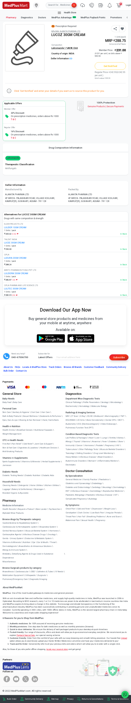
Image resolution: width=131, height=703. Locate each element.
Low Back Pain (97, 513)
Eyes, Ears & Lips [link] (10, 420)
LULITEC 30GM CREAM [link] (15, 288)
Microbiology (115, 402)
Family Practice (90, 479)
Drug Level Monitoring (103, 453)
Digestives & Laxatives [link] (28, 448)
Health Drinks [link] (8, 430)
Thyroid (76, 441)
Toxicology (70, 453)
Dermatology (118, 487)
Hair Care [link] (45, 412)
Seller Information (61, 58)
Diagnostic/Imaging (38, 579)
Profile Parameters (91, 402)
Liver (97, 438)
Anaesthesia (8, 571)
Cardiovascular (22, 571)
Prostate (99, 445)
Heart (91, 438)
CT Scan (74, 416)
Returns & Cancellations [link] (92, 699)
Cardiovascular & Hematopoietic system (20, 527)
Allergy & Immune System (14, 550)
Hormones (54, 531)
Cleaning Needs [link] (9, 485)
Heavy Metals (71, 457)
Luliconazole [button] (13, 158)
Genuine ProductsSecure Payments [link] (106, 106)
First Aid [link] (6, 444)
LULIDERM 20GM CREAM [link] (16, 273)
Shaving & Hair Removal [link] (30, 420)
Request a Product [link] (26, 509)
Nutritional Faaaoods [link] (43, 430)
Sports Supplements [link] (11, 461)
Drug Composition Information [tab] (65, 147)
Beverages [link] (39, 489)
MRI (67, 416)
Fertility (112, 438)
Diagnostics (27, 17)
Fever (104, 441)
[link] (16, 5)
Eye (33, 542)
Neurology (107, 487)
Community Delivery (116, 367)
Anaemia (96, 441)
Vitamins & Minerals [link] (31, 461)
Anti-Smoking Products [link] (12, 451)
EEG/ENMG (71, 420)
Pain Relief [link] (16, 444)
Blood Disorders (105, 457)
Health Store (66, 13)
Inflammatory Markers (108, 461)
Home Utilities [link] (36, 485)
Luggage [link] (6, 489)
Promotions (116, 17)
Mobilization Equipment (12, 575)
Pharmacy (11, 17)
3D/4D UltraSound (95, 416)
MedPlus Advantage (64, 17)
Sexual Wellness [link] (30, 416)
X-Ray (82, 416)
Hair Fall (81, 516)
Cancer (79, 445)
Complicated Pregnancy (76, 499)
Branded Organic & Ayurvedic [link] (15, 493)
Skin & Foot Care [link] (9, 448)
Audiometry (71, 424)
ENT (67, 491)
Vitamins (86, 441)
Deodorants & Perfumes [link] (50, 416)
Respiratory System (47, 527)
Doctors (42, 17)
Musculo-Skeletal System (36, 531)
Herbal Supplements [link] (51, 461)
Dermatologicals (9, 546)
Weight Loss (109, 509)
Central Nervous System (13, 531)
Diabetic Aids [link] (48, 475)
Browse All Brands (73, 367)
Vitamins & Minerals (11, 542)
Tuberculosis (71, 449)
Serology (104, 402)
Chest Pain (70, 509)
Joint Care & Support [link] (43, 444)
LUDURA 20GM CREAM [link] (15, 258)
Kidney (120, 438)
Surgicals (42, 575)
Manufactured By (13, 189)
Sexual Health (88, 520)
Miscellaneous (9, 562)
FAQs (17, 367)
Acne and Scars (114, 516)
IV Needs (59, 571)
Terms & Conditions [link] (120, 699)
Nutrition (26, 542)
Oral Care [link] (35, 412)
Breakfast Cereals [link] (25, 430)
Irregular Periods (113, 513)
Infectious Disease (87, 457)
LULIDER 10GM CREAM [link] (15, 227)
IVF (115, 495)
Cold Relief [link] (28, 444)
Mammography (112, 416)
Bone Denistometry (95, 420)
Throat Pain (71, 516)
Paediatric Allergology (75, 495)
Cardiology (96, 487)
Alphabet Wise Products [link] (13, 513)
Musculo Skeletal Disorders (112, 449)
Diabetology (97, 483)
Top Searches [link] (54, 509)
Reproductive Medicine (113, 491)
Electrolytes (71, 465)
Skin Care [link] (6, 412)
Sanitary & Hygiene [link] (21, 412)
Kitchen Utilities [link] (52, 485)
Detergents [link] (23, 485)
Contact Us (21, 371)
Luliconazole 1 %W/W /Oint (64, 48)
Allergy (69, 441)
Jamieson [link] (6, 465)
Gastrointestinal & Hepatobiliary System (19, 523)
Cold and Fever (83, 509)
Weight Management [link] (11, 434)
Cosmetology (95, 491)
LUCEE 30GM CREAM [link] (14, 242)
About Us (8, 367)
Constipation (71, 513)
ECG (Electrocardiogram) (88, 424)
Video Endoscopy (108, 424)
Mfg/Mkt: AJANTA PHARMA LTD (65, 31)
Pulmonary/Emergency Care (15, 579)
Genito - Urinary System (12, 538)
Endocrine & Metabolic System (38, 538)
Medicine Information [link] (13, 505)
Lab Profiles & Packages (76, 438)
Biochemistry (71, 406)
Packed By (73, 189)
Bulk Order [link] (12, 699)
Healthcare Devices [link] (48, 448)
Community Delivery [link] (34, 699)
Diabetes (113, 441)
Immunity (70, 445)
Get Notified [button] (110, 66)
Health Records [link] (9, 509)
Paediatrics (104, 479)
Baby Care (17, 402)
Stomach (92, 461)
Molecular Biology (99, 406)
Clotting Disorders (84, 453)
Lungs (104, 438)
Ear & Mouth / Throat (46, 542)
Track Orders (55, 367)
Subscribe (119, 357)
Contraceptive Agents (11, 534)
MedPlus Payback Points (93, 17)
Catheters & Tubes (45, 571)
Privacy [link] (70, 699)
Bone (121, 441)
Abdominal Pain (73, 520)
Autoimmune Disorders (76, 461)
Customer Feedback (94, 367)
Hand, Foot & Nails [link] (50, 420)
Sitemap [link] (54, 699)
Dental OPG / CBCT (114, 420)
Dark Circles (83, 513)
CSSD (33, 571)
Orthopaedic (30, 575)
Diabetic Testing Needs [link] (12, 475)
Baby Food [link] (6, 402)
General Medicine (74, 479)
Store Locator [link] (41, 509)
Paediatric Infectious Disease (99, 495)
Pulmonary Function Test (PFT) (79, 428)
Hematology (84, 406)
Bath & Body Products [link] (11, 416)
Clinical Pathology (73, 402)
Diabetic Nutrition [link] (32, 475)
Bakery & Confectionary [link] (22, 489)
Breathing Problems (96, 516)
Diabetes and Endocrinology (78, 487)
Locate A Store (34, 367)
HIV (117, 445)
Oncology (52, 534)
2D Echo (81, 420)
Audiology (93, 499)
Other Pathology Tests (88, 449)
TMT (122, 416)
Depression (97, 509)
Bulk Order (9, 371)
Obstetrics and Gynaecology (78, 483)
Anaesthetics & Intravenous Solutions (35, 546)
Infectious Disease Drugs (34, 534)
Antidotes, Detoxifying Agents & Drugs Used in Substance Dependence (27, 556)
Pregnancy (109, 445)
